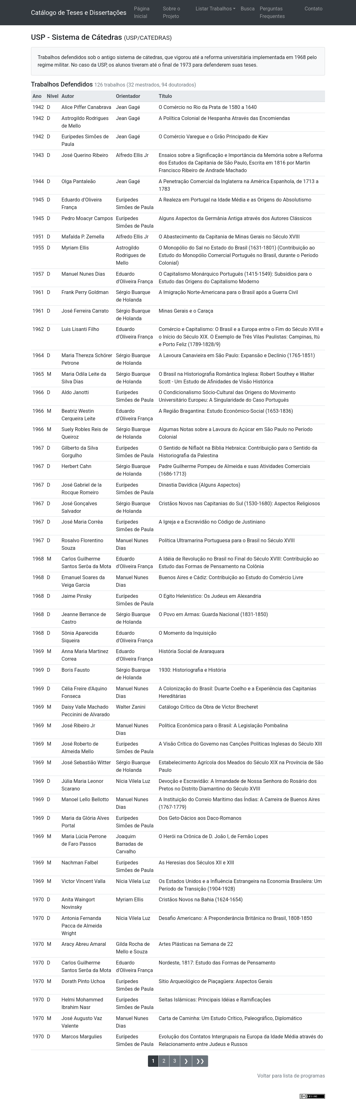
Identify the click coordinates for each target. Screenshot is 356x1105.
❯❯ (200, 1061)
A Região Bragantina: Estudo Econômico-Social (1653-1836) (226, 411)
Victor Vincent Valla (83, 881)
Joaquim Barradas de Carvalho (129, 844)
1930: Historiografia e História (192, 670)
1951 (38, 237)
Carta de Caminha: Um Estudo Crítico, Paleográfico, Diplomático (230, 1018)
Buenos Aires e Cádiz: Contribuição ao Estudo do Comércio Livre (231, 577)
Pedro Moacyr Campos (87, 218)
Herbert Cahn (76, 466)
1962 (38, 329)
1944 (38, 181)
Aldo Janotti (75, 392)
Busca (248, 9)
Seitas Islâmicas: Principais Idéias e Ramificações (215, 1000)
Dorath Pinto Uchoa (83, 981)
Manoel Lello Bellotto (85, 799)
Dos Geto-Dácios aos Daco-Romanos (200, 818)
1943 (38, 155)
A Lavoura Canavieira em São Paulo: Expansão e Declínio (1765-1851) (237, 355)
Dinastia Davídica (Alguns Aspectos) (199, 485)
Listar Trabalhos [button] (214, 9)
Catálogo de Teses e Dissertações (78, 12)
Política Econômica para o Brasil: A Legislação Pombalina (223, 726)
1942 (38, 107)
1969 (38, 651)
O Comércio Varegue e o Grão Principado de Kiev (213, 137)
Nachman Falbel (79, 863)
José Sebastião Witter (86, 763)
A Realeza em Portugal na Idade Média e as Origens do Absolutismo (235, 200)
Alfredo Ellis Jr (132, 155)
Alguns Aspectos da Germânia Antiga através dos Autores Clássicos (235, 218)
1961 (38, 292)
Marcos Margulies (81, 1037)
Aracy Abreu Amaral (83, 944)
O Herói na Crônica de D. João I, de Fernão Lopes (213, 836)
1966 (38, 392)
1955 (38, 248)
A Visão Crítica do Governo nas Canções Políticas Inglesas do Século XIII (240, 744)
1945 (38, 200)
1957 (38, 274)
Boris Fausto (75, 670)
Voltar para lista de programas (291, 1076)
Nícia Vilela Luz (133, 781)
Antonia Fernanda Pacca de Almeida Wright (81, 925)
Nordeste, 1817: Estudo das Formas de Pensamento (217, 963)
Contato (313, 9)
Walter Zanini (130, 707)
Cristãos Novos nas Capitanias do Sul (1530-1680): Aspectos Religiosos (239, 504)
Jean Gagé (128, 107)
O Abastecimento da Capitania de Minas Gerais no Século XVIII (229, 237)
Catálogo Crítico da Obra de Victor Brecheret (208, 707)
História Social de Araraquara (191, 651)
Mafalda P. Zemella (82, 237)
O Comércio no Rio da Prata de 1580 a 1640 (208, 107)
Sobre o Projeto (171, 12)
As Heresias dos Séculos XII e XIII (196, 863)
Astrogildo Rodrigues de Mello (130, 255)
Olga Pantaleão (78, 181)
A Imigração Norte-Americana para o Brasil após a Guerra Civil (228, 292)
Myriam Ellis (75, 248)
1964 (38, 355)
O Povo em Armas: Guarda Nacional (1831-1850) (213, 614)
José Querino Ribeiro (84, 155)
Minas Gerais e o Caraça (186, 311)
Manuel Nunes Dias (83, 274)
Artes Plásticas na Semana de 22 (196, 944)
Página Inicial (142, 12)
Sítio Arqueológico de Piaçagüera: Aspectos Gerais (216, 981)
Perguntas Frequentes (272, 12)
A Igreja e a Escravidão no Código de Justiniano (212, 522)
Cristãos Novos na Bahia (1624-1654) (201, 900)
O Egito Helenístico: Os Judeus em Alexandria (210, 596)
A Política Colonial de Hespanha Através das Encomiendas (224, 118)
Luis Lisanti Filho (80, 329)
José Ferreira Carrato (84, 311)
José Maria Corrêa (82, 522)
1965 (38, 374)
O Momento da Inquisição (188, 633)
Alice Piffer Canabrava (86, 107)
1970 (38, 900)
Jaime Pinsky (76, 596)
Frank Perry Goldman (84, 292)
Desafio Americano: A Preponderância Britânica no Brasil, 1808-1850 (235, 918)
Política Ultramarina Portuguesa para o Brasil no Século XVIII (227, 540)
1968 (38, 559)
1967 (38, 448)
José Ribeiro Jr (78, 726)
